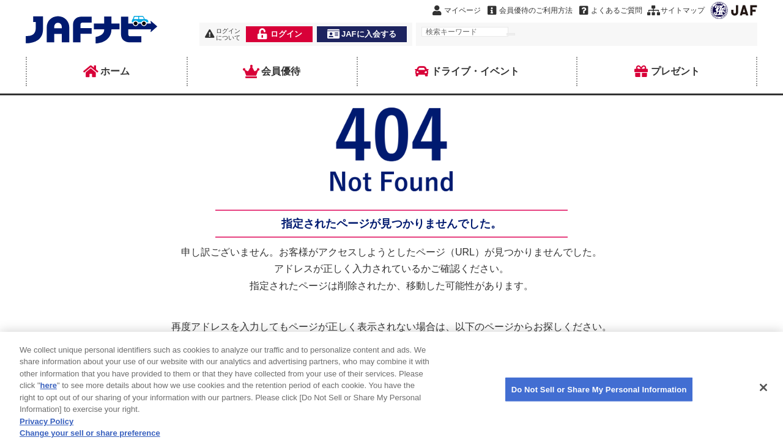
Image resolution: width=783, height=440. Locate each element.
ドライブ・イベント (466, 71)
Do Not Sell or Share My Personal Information (599, 395)
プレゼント (667, 71)
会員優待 (272, 71)
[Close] (763, 393)
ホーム (106, 71)
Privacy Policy (46, 426)
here (48, 391)
